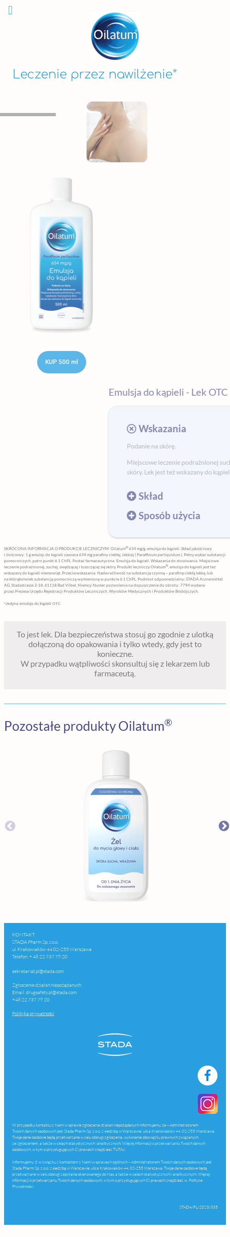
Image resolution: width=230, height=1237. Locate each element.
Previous (8, 824)
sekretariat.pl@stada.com (38, 971)
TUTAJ (119, 1149)
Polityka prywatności (33, 1013)
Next (222, 824)
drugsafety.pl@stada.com (51, 992)
